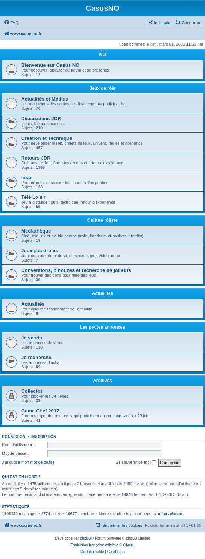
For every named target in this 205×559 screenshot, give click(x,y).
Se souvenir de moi (136, 462)
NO (102, 54)
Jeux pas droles (39, 250)
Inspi (27, 177)
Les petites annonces (102, 327)
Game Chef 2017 (40, 411)
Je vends (31, 338)
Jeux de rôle (102, 88)
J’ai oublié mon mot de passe (28, 462)
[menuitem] (11, 22)
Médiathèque (36, 231)
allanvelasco (170, 514)
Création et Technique (46, 138)
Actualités (102, 293)
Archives (102, 380)
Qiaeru (128, 545)
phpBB (85, 538)
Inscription (43, 436)
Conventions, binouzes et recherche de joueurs (76, 270)
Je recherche (36, 357)
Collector (31, 391)
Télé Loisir (33, 197)
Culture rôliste (102, 220)
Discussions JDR (41, 118)
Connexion (14, 436)
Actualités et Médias (44, 99)
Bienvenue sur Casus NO (50, 65)
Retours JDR (36, 158)
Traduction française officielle (95, 545)
